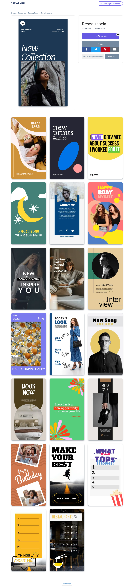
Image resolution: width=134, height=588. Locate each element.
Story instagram (99, 28)
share (100, 44)
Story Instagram (47, 13)
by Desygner (86, 28)
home (13, 13)
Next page (67, 584)
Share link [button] (111, 57)
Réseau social (33, 13)
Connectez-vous (86, 3)
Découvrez (22, 13)
